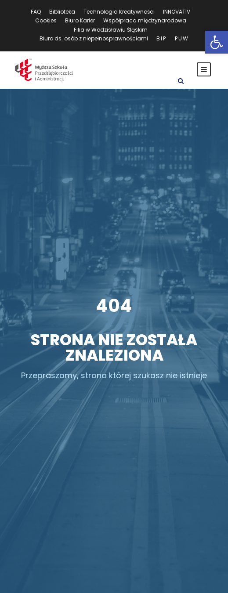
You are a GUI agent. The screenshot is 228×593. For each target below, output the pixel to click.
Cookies (46, 20)
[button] (216, 42)
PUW (182, 38)
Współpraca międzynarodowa (144, 20)
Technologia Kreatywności (119, 11)
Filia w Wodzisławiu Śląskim (111, 29)
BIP (161, 38)
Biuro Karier (80, 20)
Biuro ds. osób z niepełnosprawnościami (94, 38)
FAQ (36, 11)
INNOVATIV (176, 11)
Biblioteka (62, 11)
